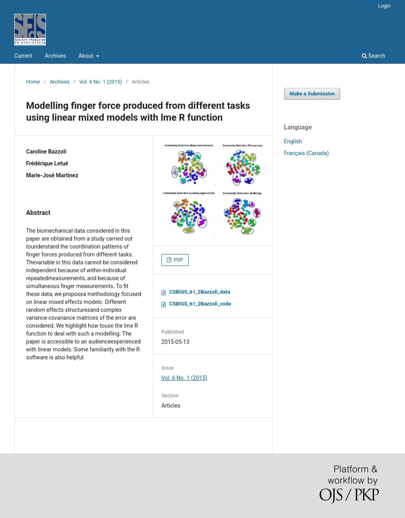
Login (384, 6)
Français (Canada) (306, 153)
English (293, 141)
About (86, 56)
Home (33, 82)
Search (373, 56)
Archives (55, 56)
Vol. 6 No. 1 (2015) (100, 82)
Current (23, 56)
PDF (177, 260)
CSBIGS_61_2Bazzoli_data (199, 292)
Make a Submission (312, 94)
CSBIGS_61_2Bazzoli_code (200, 304)
